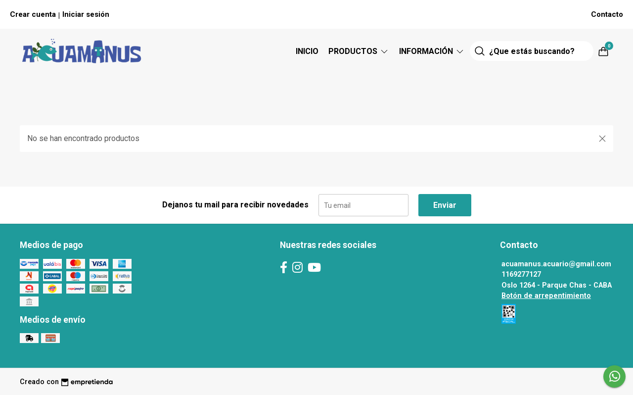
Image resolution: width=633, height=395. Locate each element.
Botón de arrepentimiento (546, 296)
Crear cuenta (33, 14)
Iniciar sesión (85, 14)
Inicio (307, 51)
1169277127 (521, 274)
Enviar (444, 205)
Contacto (607, 14)
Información (432, 51)
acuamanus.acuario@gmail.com (556, 264)
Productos (358, 51)
